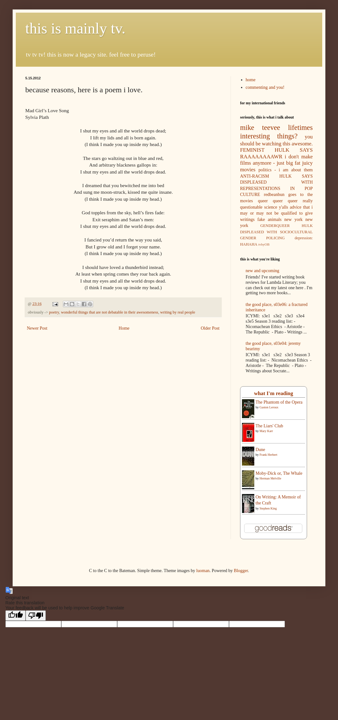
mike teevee (260, 127)
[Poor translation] (36, 615)
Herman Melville (270, 478)
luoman (202, 570)
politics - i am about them (285, 170)
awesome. (302, 144)
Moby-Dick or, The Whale (279, 473)
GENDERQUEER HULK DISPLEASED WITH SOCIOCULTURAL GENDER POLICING (276, 231)
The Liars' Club (269, 426)
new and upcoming (263, 270)
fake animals (269, 219)
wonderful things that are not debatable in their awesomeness (109, 312)
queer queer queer (278, 200)
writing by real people (177, 312)
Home (124, 328)
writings (247, 219)
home (251, 79)
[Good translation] (15, 615)
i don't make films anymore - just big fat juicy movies (276, 163)
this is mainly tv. (75, 28)
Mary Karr (266, 431)
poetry (54, 312)
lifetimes (300, 127)
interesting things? (269, 136)
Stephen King (268, 508)
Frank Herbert (268, 454)
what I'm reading (273, 393)
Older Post (210, 328)
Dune (260, 449)
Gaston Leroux (269, 407)
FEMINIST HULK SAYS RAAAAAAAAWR (276, 153)
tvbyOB (263, 244)
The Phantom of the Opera (279, 402)
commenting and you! (265, 87)
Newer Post (37, 328)
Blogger (241, 570)
